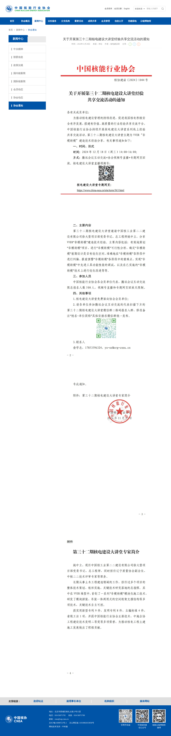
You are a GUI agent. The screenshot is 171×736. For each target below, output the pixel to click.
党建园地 (132, 21)
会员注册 (118, 9)
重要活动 (79, 21)
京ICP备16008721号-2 (58, 723)
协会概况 (25, 21)
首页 (12, 21)
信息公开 (119, 21)
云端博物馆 (145, 21)
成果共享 (92, 21)
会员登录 (108, 9)
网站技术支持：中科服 (58, 727)
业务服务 (52, 21)
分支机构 (65, 21)
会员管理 (105, 21)
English (127, 9)
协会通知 (32, 30)
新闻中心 (38, 21)
